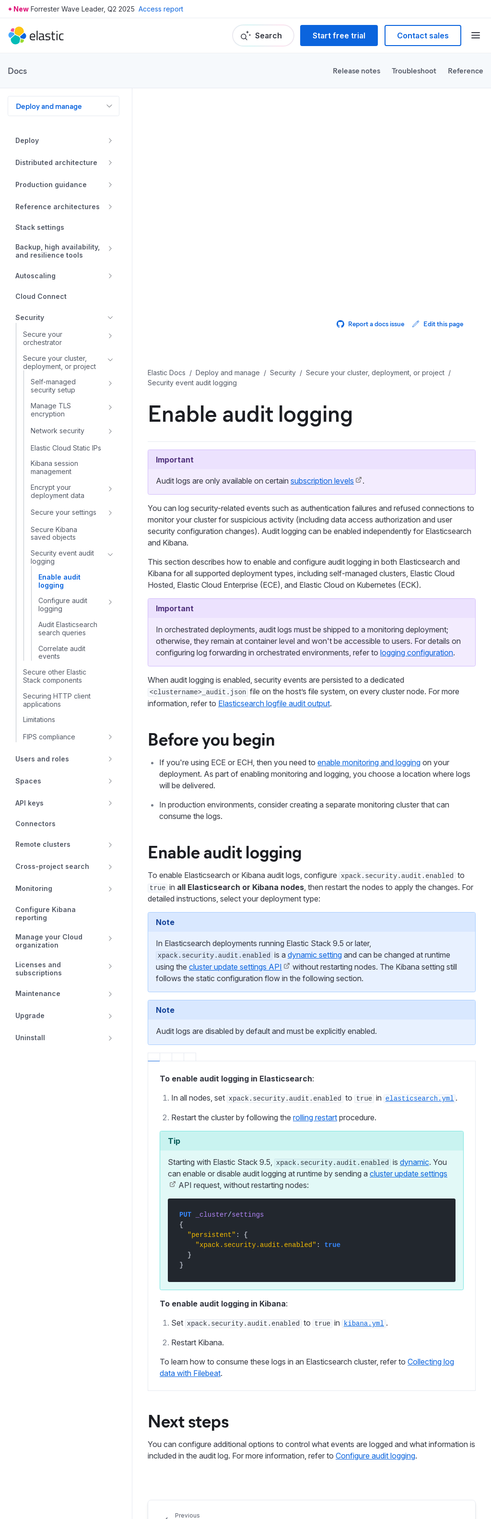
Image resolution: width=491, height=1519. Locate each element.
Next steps (188, 1420)
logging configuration (416, 652)
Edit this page (437, 323)
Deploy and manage (49, 106)
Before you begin (211, 738)
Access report (161, 9)
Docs (17, 70)
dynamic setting (315, 955)
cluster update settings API (235, 967)
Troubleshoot (414, 70)
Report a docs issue (370, 323)
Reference (465, 70)
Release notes (356, 70)
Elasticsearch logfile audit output (274, 703)
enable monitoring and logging (369, 762)
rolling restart (315, 1117)
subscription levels (322, 481)
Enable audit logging (225, 851)
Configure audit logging (375, 1455)
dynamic (414, 1162)
